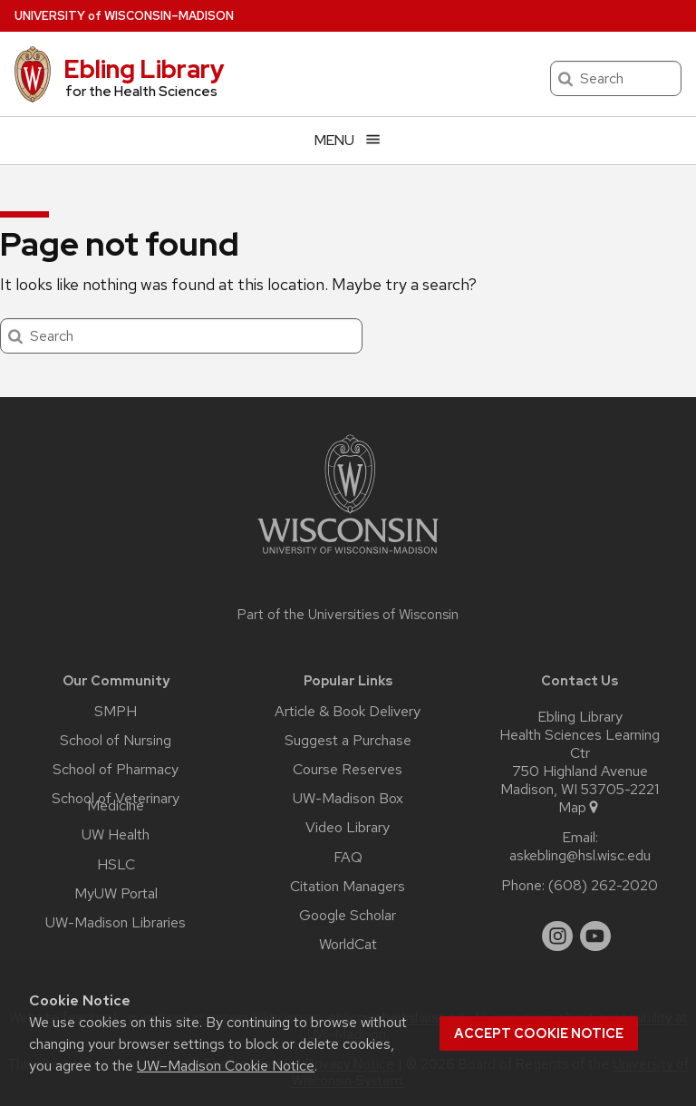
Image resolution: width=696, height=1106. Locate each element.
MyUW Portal (116, 893)
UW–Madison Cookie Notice (225, 1065)
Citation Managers (347, 886)
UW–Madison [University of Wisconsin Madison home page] (124, 16)
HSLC (116, 864)
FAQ (348, 857)
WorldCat (348, 944)
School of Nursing (115, 740)
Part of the (348, 615)
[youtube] (595, 936)
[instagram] (557, 936)
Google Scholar (347, 915)
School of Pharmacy (116, 769)
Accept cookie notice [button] (539, 1033)
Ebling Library (144, 69)
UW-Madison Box (348, 798)
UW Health (116, 835)
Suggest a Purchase (348, 740)
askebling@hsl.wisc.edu (580, 856)
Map (579, 808)
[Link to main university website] (348, 557)
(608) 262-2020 (603, 886)
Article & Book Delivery (347, 711)
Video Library (347, 827)
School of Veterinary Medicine (115, 802)
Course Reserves (347, 769)
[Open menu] (348, 140)
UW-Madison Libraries (115, 923)
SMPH (115, 711)
